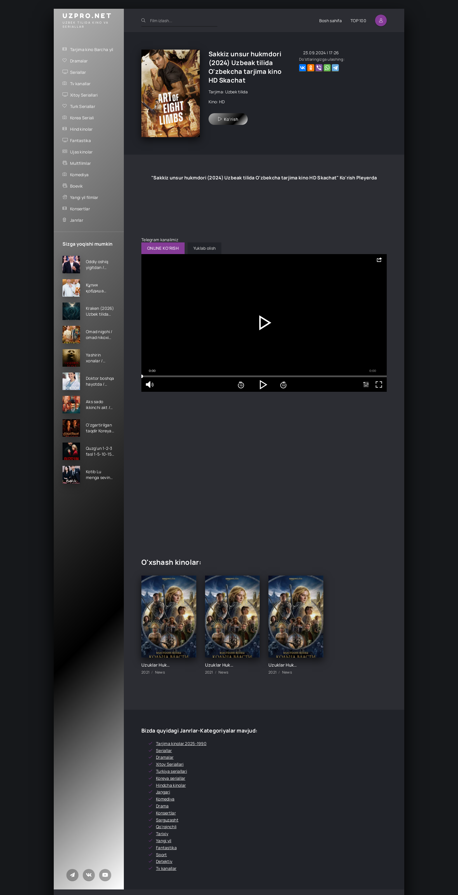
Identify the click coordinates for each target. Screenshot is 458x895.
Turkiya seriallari (171, 771)
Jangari (163, 792)
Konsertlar (80, 208)
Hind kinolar (81, 129)
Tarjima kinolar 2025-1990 (181, 743)
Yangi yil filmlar (84, 197)
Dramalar (79, 61)
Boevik (76, 186)
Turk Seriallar (82, 106)
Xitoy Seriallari (84, 95)
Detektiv (164, 861)
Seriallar (78, 72)
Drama (162, 806)
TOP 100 (358, 20)
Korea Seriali (82, 117)
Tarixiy (162, 833)
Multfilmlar (80, 163)
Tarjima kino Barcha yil (91, 49)
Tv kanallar (80, 83)
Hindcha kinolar (171, 785)
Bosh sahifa (330, 20)
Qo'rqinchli (166, 826)
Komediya (79, 174)
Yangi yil (163, 840)
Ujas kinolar (81, 152)
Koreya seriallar (170, 778)
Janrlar (76, 220)
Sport (161, 854)
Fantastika (80, 140)
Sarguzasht (167, 820)
